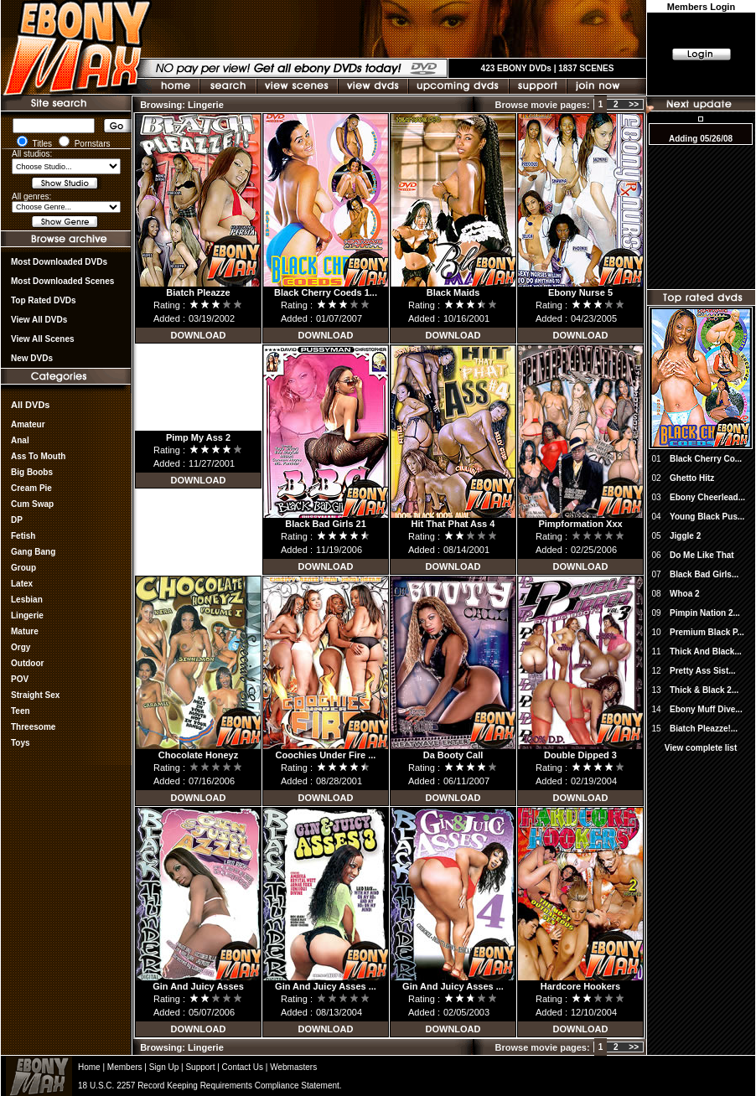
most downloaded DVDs (59, 261)
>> (634, 104)
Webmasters (293, 1067)
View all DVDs (39, 319)
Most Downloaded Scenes (62, 281)
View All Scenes (43, 339)
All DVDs (30, 405)
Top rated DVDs (43, 300)
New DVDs (32, 358)
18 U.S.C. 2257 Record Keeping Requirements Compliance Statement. (210, 1085)
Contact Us (242, 1067)
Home (89, 1067)
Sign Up (164, 1067)
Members (124, 1067)
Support (200, 1067)
